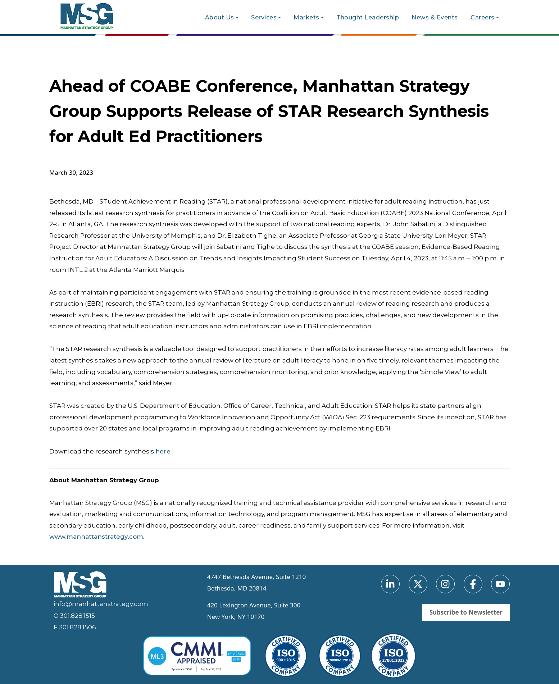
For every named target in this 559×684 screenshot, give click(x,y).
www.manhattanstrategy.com (96, 536)
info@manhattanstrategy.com (101, 603)
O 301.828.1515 (74, 615)
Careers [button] (483, 17)
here (163, 451)
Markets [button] (306, 17)
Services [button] (264, 17)
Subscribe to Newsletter (466, 612)
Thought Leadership (367, 17)
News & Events (435, 17)
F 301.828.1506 (75, 627)
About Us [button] (219, 17)
